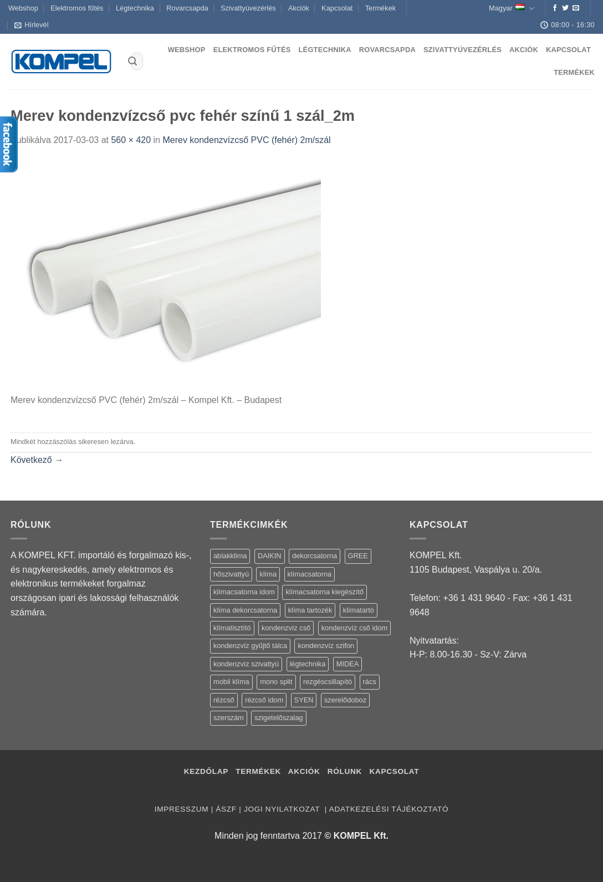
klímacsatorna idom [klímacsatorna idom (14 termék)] (244, 592)
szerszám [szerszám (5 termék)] (228, 717)
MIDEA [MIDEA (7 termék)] (347, 664)
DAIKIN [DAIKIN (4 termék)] (270, 556)
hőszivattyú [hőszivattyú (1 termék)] (231, 574)
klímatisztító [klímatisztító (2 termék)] (232, 628)
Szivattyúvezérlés (248, 8)
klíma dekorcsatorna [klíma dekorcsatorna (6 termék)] (245, 610)
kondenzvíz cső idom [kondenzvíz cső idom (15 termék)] (354, 628)
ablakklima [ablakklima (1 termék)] (230, 556)
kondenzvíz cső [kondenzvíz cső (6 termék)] (286, 628)
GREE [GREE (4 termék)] (358, 556)
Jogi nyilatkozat (283, 809)
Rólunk (345, 771)
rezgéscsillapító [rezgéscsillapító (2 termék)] (327, 681)
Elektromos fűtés (76, 8)
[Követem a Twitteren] (565, 8)
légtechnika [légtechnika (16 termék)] (308, 664)
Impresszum (181, 809)
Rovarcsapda (187, 8)
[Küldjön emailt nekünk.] (576, 8)
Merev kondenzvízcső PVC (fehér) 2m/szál (246, 140)
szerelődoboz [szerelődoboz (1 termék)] (345, 700)
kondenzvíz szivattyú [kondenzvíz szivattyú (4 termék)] (246, 664)
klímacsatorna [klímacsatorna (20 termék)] (310, 574)
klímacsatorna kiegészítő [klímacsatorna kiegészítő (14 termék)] (324, 592)
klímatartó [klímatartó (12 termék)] (358, 610)
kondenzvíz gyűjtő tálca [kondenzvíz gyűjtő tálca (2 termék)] (250, 645)
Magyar (511, 8)
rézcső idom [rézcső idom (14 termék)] (264, 700)
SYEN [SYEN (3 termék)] (304, 700)
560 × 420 (131, 140)
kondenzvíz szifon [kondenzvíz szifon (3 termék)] (326, 645)
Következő (37, 460)
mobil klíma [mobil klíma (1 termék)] (231, 681)
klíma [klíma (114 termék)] (268, 574)
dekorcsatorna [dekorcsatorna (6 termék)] (314, 556)
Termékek (380, 8)
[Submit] (132, 61)
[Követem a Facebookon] (554, 8)
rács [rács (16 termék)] (369, 681)
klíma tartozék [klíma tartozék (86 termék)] (310, 610)
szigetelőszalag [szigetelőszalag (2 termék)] (278, 717)
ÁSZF (226, 809)
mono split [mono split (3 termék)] (276, 681)
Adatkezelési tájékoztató (388, 809)
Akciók (298, 8)
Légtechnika (135, 8)
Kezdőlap (206, 771)
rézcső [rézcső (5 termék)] (223, 700)
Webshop (23, 8)
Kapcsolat (336, 8)
